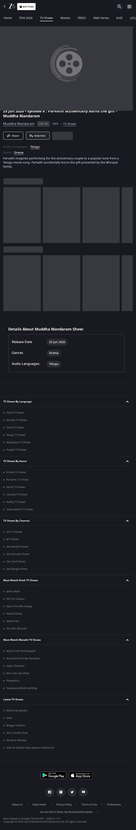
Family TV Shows (15, 487)
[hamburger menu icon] (129, 6)
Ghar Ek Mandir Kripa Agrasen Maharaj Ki (30, 748)
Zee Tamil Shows (15, 561)
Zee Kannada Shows (17, 554)
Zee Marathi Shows (17, 547)
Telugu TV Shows (15, 435)
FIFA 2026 (25, 18)
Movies (65, 18)
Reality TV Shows (15, 502)
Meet (9, 718)
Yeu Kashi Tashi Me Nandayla (23, 658)
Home (8, 18)
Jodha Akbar (13, 591)
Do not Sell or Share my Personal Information (66, 812)
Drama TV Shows (16, 472)
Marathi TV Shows (16, 420)
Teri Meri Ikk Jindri (16, 628)
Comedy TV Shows (16, 494)
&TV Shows (12, 539)
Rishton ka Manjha (16, 710)
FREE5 (82, 18)
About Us (17, 804)
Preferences (114, 804)
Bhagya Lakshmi (15, 725)
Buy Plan (26, 6)
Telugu (35, 147)
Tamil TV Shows (15, 427)
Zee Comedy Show (17, 733)
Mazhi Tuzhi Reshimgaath (21, 651)
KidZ (119, 18)
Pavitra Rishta (14, 614)
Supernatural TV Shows (19, 509)
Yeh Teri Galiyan (15, 599)
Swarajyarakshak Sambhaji (21, 688)
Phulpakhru (12, 681)
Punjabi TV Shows (16, 450)
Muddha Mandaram (19, 123)
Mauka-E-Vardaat (16, 740)
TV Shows (46, 18)
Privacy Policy (64, 804)
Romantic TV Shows (17, 480)
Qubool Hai (12, 621)
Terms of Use (89, 804)
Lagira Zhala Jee (15, 666)
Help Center (39, 804)
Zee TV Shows (14, 532)
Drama (18, 153)
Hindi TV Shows (15, 413)
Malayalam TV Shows (18, 442)
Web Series (101, 18)
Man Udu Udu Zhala (17, 673)
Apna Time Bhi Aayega (19, 606)
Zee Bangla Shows (16, 569)
